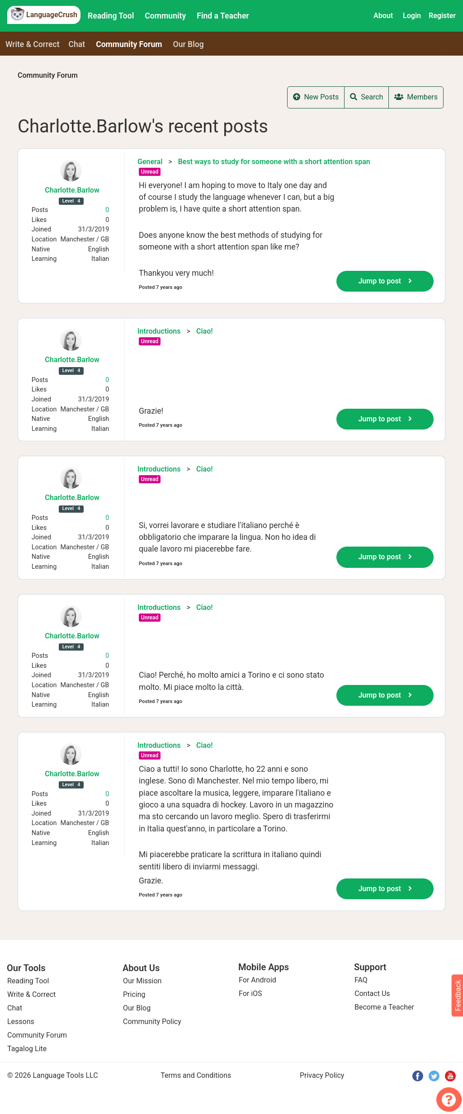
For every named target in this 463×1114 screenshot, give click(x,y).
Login (412, 15)
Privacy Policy (322, 1075)
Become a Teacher (384, 1007)
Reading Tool (111, 15)
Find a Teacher (223, 15)
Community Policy (152, 1021)
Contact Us (372, 993)
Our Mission (142, 981)
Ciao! (204, 331)
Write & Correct (32, 44)
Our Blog (137, 1008)
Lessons (20, 1021)
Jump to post (385, 281)
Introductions (159, 331)
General (149, 161)
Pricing (134, 994)
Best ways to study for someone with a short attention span (274, 161)
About (383, 15)
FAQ (361, 980)
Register (442, 15)
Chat (77, 44)
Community (165, 15)
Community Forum (48, 75)
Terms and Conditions (196, 1075)
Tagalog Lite (27, 1048)
